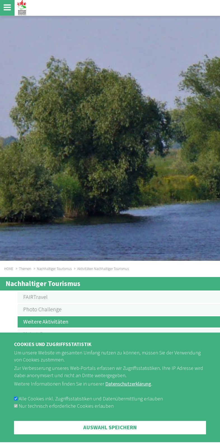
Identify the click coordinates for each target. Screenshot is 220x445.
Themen (25, 268)
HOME (8, 268)
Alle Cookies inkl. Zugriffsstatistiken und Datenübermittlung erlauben (91, 407)
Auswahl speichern (110, 436)
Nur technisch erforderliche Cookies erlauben (66, 414)
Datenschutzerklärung (128, 392)
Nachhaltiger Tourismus (54, 268)
